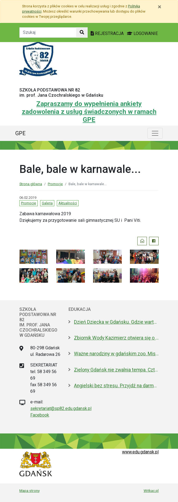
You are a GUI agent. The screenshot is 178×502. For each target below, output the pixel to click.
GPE (20, 133)
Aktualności (67, 203)
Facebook (39, 415)
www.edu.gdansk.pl (140, 451)
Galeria (47, 203)
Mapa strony (29, 490)
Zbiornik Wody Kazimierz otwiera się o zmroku (116, 338)
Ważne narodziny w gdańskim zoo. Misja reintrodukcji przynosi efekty (116, 353)
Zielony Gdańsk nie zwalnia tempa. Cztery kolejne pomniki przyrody (116, 370)
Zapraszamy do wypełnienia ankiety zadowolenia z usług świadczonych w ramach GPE (89, 111)
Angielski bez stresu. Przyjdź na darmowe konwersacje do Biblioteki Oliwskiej (116, 385)
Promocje (55, 184)
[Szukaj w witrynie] (82, 32)
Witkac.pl (151, 490)
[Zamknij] (159, 7)
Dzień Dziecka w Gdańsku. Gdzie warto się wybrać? (116, 322)
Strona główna (30, 184)
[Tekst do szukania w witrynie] (47, 32)
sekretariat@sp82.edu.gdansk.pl (60, 408)
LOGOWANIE (142, 33)
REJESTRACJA (108, 33)
